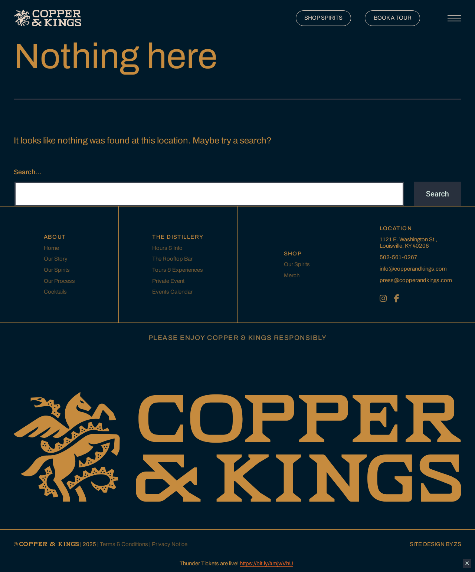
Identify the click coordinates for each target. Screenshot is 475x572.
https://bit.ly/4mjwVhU (266, 563)
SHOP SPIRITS (323, 18)
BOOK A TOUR (393, 18)
